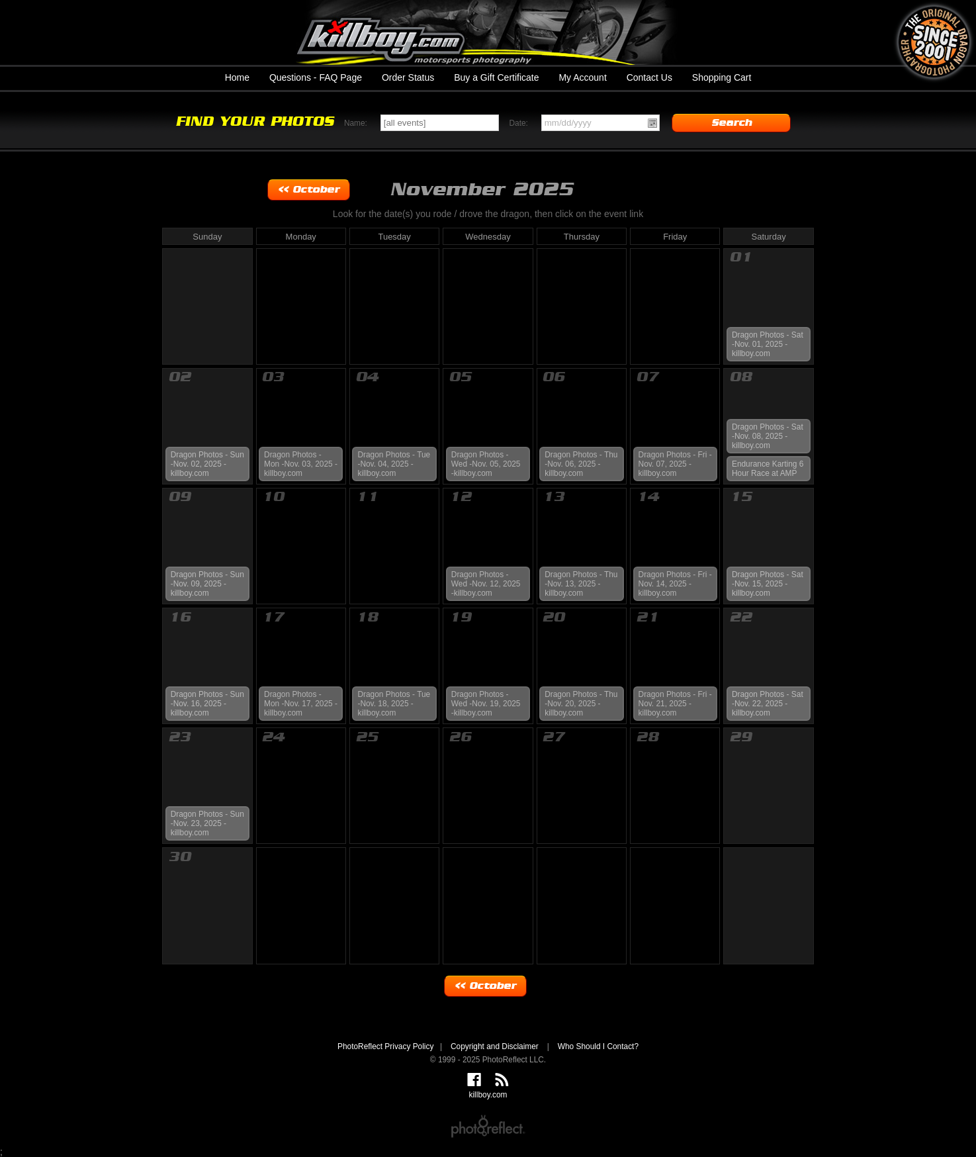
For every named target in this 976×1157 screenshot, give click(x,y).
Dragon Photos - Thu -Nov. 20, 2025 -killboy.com (581, 703)
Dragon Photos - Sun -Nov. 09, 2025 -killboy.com (207, 584)
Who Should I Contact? (598, 1046)
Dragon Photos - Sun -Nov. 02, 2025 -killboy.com (207, 464)
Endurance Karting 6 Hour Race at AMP (767, 468)
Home (237, 77)
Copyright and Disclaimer (496, 1046)
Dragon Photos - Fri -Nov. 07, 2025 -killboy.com (675, 464)
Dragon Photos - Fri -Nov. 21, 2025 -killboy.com (675, 703)
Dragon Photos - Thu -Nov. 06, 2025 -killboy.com (581, 464)
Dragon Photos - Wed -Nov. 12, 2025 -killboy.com (486, 584)
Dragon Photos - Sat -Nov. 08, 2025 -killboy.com (767, 436)
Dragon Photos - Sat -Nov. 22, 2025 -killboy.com (767, 703)
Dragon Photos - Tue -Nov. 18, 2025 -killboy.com (393, 703)
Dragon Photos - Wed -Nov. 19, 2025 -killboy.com (486, 703)
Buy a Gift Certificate (496, 77)
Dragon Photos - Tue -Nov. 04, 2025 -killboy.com (393, 464)
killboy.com (488, 32)
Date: (518, 123)
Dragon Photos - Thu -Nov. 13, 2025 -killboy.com (581, 584)
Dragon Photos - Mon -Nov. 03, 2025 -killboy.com (300, 464)
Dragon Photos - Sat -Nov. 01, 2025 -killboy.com (767, 344)
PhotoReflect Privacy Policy (385, 1046)
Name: (355, 123)
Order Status (408, 77)
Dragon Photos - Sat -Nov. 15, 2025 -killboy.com (767, 584)
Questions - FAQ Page (315, 77)
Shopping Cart (722, 77)
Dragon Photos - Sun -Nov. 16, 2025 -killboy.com (207, 703)
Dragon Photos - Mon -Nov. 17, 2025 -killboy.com (300, 703)
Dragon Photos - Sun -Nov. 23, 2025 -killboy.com (207, 823)
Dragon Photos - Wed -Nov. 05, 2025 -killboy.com (486, 464)
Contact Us (649, 77)
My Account (582, 77)
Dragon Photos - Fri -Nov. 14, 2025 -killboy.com (675, 584)
